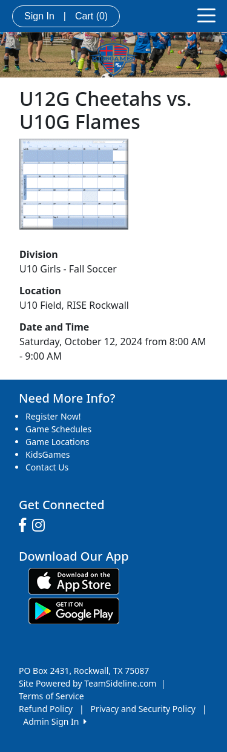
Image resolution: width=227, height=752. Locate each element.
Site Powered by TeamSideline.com (87, 683)
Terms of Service (51, 696)
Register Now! (53, 416)
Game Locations (57, 441)
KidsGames (47, 454)
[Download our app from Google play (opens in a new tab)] (73, 610)
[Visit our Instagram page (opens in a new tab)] (41, 525)
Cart (91, 16)
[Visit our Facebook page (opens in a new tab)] (25, 525)
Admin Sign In (54, 721)
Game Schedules (58, 429)
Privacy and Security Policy (143, 708)
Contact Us (46, 467)
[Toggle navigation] (206, 14)
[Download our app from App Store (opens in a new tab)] (73, 580)
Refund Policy (46, 708)
